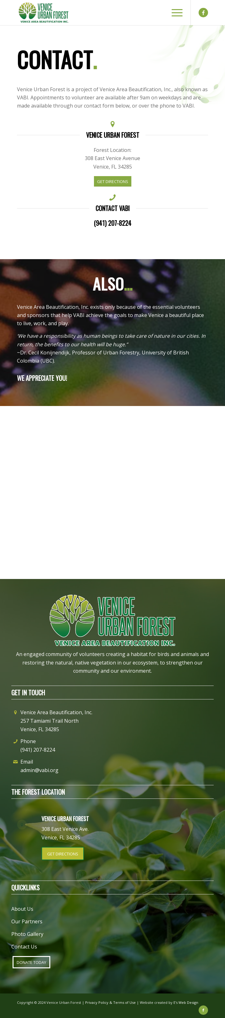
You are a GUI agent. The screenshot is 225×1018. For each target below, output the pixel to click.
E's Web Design (185, 1002)
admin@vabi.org (39, 770)
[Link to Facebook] (203, 12)
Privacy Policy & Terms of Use (110, 1002)
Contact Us (24, 946)
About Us (22, 908)
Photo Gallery (27, 934)
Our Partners (26, 921)
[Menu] (174, 12)
